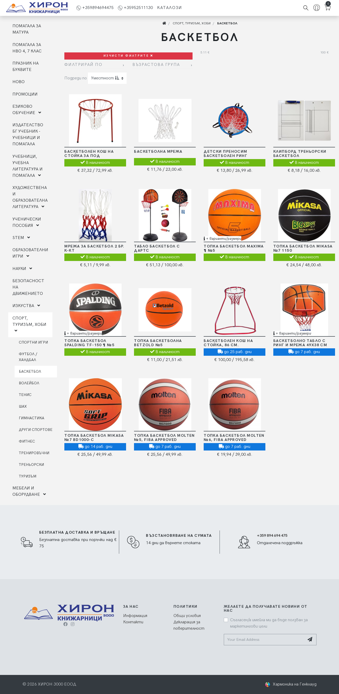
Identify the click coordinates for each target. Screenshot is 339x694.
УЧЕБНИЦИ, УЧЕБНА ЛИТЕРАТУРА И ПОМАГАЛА (27, 166)
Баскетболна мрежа (158, 151)
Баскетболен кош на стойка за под (89, 153)
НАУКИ (22, 268)
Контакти (133, 622)
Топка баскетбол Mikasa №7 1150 (303, 248)
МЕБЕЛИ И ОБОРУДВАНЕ (29, 491)
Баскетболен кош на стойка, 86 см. (228, 343)
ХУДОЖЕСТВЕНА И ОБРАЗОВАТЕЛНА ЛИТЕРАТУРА (30, 197)
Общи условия (187, 615)
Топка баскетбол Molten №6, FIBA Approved (234, 437)
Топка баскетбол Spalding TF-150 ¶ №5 (89, 343)
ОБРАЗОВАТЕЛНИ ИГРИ (30, 253)
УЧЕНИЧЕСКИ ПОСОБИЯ (26, 222)
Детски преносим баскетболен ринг (225, 153)
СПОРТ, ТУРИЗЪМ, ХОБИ (29, 324)
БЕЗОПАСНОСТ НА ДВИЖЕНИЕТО (28, 287)
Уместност (105, 78)
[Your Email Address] (264, 639)
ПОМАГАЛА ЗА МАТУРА (26, 29)
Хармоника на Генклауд (294, 684)
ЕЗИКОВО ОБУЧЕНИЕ (26, 109)
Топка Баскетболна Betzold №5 (158, 343)
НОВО (18, 81)
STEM (21, 237)
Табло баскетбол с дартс (157, 248)
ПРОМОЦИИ (25, 94)
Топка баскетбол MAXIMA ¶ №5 (234, 248)
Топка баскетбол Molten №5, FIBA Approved (164, 437)
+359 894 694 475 (272, 535)
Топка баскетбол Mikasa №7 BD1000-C (94, 437)
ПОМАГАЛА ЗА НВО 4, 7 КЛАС (27, 48)
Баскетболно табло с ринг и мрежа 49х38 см (300, 343)
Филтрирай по (83, 64)
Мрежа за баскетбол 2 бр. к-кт (94, 248)
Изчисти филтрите (128, 55)
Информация (135, 615)
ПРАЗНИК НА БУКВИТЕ (25, 66)
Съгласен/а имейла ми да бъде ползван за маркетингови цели (269, 623)
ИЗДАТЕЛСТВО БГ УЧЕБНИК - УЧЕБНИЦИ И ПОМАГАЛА (27, 135)
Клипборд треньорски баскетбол (299, 153)
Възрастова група (156, 64)
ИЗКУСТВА (26, 305)
